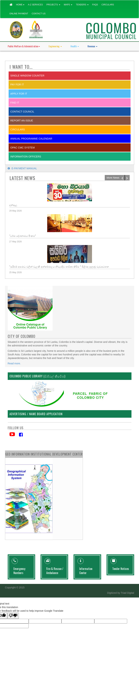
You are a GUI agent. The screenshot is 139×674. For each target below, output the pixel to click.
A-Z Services (35, 4)
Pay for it (17, 84)
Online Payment (19, 13)
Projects (53, 4)
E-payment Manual (22, 168)
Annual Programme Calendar (31, 138)
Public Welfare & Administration (24, 46)
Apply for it (18, 93)
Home (20, 4)
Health (74, 46)
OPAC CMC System (22, 147)
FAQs (95, 4)
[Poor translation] (13, 616)
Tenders (82, 4)
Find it (14, 102)
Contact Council (22, 111)
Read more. (14, 363)
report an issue (21, 120)
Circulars (108, 4)
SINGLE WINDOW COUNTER (27, 75)
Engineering (55, 46)
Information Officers (25, 156)
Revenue (92, 46)
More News (113, 177)
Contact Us (39, 13)
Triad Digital (127, 592)
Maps (68, 4)
